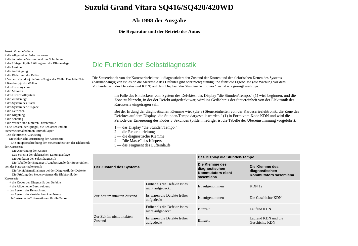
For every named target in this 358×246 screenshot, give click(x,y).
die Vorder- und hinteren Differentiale (31, 123)
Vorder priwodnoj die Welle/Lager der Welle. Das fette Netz (46, 79)
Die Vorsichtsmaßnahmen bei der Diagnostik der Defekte (49, 170)
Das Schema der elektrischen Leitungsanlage (41, 154)
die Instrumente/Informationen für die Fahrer (38, 198)
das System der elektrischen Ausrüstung (35, 194)
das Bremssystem (18, 87)
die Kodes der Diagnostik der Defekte (36, 182)
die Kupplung (16, 115)
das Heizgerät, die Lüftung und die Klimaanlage (38, 63)
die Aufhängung (17, 71)
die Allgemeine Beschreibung (31, 186)
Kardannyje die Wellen (22, 83)
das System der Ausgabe (23, 107)
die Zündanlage (17, 99)
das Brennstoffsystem (21, 95)
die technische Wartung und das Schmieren (35, 59)
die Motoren (15, 91)
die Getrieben (16, 111)
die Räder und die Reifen (23, 75)
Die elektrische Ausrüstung (24, 135)
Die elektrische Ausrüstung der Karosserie (36, 139)
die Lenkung (15, 67)
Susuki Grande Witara (18, 51)
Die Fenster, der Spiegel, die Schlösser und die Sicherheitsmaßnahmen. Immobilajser (35, 129)
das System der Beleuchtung (27, 190)
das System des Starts (21, 103)
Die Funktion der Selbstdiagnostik (34, 158)
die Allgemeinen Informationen (27, 55)
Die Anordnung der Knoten (29, 150)
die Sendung (15, 119)
